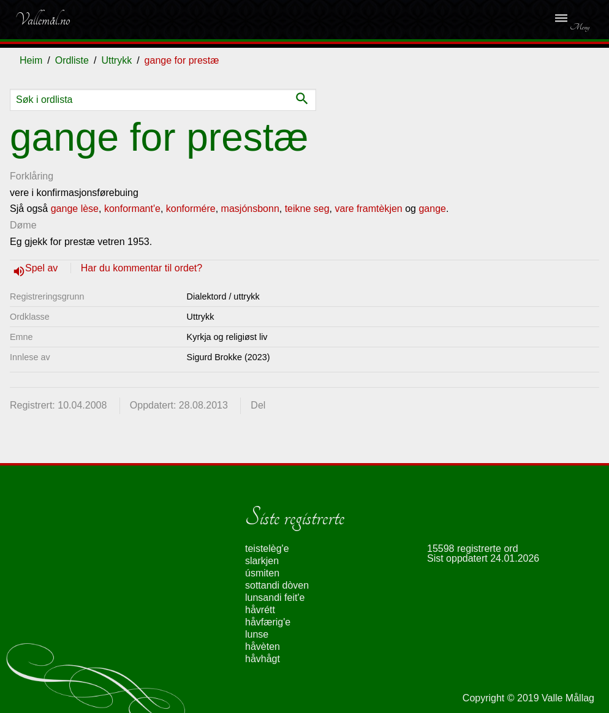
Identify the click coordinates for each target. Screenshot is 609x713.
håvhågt (262, 659)
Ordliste (72, 60)
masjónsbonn (250, 208)
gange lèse (75, 208)
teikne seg (307, 208)
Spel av (43, 268)
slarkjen (262, 561)
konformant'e (132, 208)
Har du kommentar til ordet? (141, 268)
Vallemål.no (42, 19)
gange (432, 208)
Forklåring (31, 176)
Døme (23, 225)
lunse (256, 634)
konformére (191, 208)
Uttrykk (116, 60)
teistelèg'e (267, 548)
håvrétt (260, 610)
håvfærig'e (267, 622)
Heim (31, 60)
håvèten (262, 646)
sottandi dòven (277, 585)
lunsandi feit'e (274, 597)
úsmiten (262, 573)
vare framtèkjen (369, 208)
